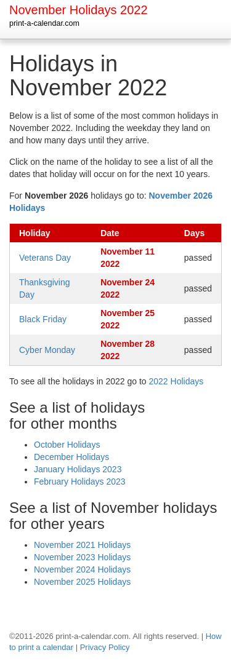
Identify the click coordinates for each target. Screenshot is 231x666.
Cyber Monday (47, 350)
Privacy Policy (105, 647)
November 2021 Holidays (82, 545)
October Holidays (67, 445)
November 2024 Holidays (82, 569)
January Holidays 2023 (77, 469)
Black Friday (43, 319)
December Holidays (71, 457)
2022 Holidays (176, 381)
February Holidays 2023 (80, 481)
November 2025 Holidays (82, 582)
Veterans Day (45, 258)
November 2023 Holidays (82, 557)
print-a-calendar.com (44, 23)
